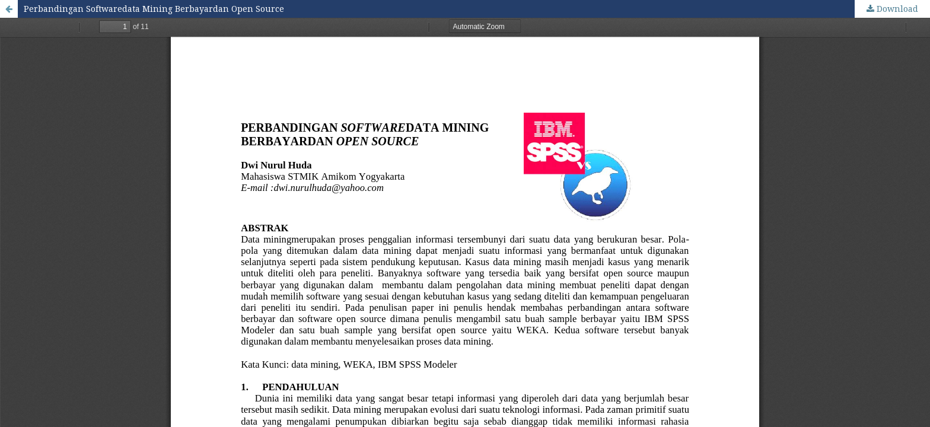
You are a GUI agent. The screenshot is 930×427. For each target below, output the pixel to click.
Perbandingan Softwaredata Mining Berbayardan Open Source (154, 8)
